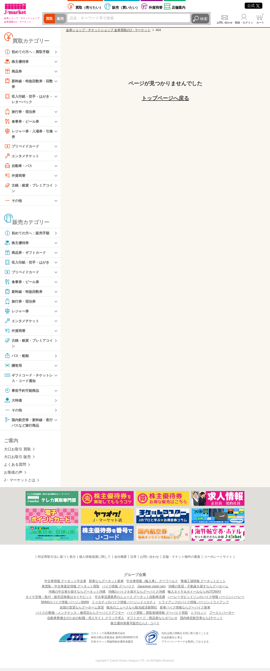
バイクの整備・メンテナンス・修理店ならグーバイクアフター (80, 615)
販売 (61, 19)
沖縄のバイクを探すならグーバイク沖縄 (136, 594)
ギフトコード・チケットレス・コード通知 (28, 380)
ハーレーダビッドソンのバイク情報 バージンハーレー (206, 600)
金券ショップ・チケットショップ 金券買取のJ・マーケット (108, 30)
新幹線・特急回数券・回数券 (28, 83)
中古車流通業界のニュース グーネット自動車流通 (130, 600)
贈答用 (13, 367)
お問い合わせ (225, 22)
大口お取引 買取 (17, 452)
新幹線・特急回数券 (24, 293)
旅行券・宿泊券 (20, 112)
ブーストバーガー (221, 615)
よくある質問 (15, 467)
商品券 (13, 71)
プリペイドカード (22, 147)
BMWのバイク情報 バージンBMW (65, 605)
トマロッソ (198, 615)
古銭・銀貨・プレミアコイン (28, 189)
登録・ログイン (244, 22)
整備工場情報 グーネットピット (203, 584)
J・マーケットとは (19, 483)
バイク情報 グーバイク (118, 589)
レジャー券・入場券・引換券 (28, 134)
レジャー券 (17, 313)
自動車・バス (19, 167)
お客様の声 (13, 475)
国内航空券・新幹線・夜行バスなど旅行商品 (28, 424)
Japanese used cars (151, 589)
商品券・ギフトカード (26, 254)
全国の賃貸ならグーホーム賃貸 (82, 610)
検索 (204, 19)
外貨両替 (155, 7)
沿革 (133, 559)
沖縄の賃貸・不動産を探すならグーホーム (198, 589)
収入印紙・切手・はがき (28, 264)
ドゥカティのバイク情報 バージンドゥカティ (124, 605)
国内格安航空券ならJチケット (201, 621)
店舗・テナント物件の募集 (181, 559)
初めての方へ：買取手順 (28, 52)
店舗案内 (178, 7)
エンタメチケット (22, 157)
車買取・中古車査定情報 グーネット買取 (70, 589)
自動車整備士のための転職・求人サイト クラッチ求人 (85, 621)
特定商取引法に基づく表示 (57, 559)
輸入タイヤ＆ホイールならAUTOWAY (194, 594)
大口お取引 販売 (17, 460)
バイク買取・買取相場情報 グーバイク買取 (157, 615)
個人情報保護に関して (95, 559)
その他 (13, 202)
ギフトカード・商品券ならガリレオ (152, 621)
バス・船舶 (17, 358)
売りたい (89, 7)
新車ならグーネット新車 (106, 584)
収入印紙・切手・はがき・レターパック (26, 99)
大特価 (13, 402)
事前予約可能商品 (22, 393)
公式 (253, 5)
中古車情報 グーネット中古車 (65, 584)
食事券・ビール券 (22, 122)
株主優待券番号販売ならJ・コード (135, 626)
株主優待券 (17, 61)
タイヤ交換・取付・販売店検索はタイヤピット (59, 600)
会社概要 (120, 559)
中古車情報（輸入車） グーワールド (152, 584)
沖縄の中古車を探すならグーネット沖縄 (77, 594)
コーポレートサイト (218, 559)
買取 (49, 19)
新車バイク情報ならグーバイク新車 (185, 610)
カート (260, 22)
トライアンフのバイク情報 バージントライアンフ (193, 605)
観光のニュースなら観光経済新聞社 (132, 610)
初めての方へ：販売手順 (28, 235)
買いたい (125, 7)
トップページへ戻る (165, 98)
